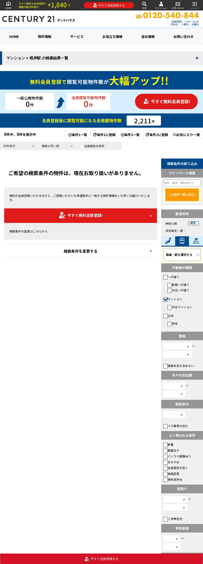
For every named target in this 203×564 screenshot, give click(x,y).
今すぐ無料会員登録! (166, 101)
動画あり (171, 450)
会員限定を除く (175, 468)
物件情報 (44, 36)
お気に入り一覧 (186, 134)
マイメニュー (161, 5)
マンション (172, 299)
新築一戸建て (178, 285)
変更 (193, 223)
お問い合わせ (178, 5)
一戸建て (171, 277)
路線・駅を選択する (179, 254)
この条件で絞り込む (181, 194)
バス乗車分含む (175, 426)
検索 (144, 5)
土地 (168, 315)
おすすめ (171, 462)
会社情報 (148, 36)
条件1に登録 (104, 134)
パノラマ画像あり (177, 456)
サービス (77, 36)
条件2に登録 (156, 134)
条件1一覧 (77, 134)
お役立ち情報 (112, 36)
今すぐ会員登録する (109, 5)
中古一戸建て (178, 290)
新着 (168, 444)
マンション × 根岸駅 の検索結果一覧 (37, 58)
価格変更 (171, 474)
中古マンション (179, 307)
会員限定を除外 (92, 146)
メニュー (194, 5)
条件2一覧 (130, 134)
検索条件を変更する (81, 251)
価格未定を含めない (178, 366)
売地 (172, 323)
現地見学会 (172, 479)
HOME (8, 5)
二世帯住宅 (172, 519)
